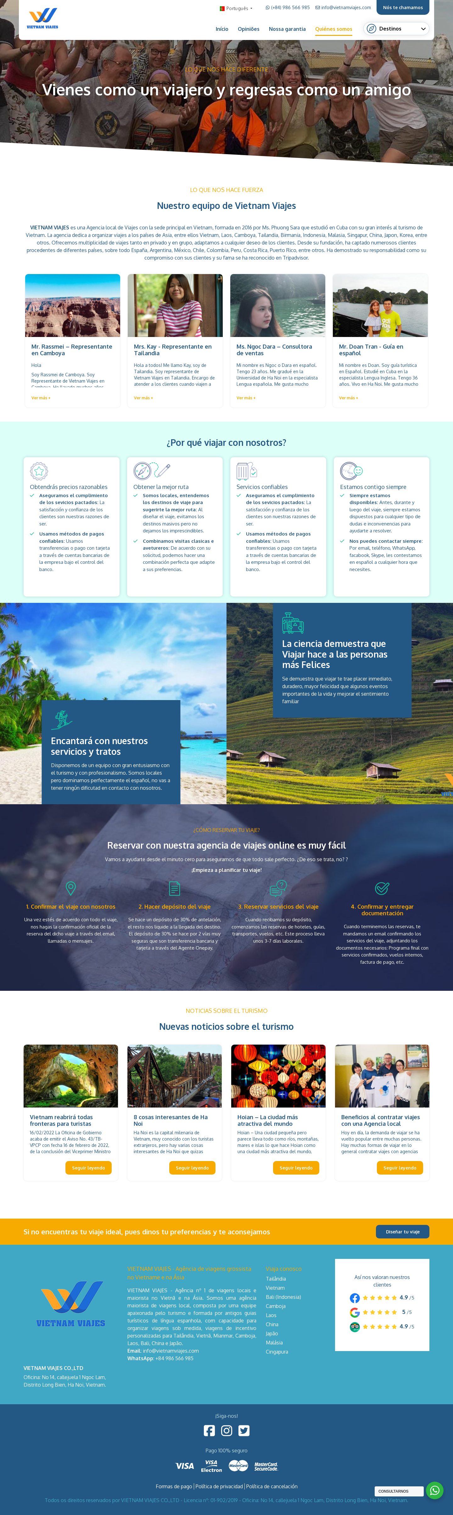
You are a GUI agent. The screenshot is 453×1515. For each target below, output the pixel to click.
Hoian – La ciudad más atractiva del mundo (268, 1120)
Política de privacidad (219, 1486)
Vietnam (275, 1288)
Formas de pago (174, 1486)
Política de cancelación (272, 1486)
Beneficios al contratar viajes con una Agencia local (380, 1120)
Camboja (276, 1306)
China (272, 1324)
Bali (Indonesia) (283, 1297)
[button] (41, 398)
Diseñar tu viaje (403, 1231)
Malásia (274, 1342)
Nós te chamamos (403, 7)
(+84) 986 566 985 (288, 7)
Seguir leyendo (88, 1167)
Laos (271, 1315)
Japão (272, 1333)
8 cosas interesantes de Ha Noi (171, 1120)
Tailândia (276, 1279)
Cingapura (277, 1352)
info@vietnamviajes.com (343, 7)
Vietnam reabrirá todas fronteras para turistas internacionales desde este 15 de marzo (71, 1127)
